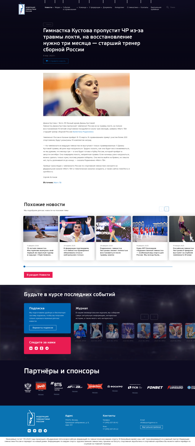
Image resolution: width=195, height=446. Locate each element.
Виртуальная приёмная (151, 427)
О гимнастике (132, 7)
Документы (107, 7)
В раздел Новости (38, 275)
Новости (48, 7)
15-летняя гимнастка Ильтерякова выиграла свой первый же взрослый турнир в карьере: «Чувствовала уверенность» (41, 253)
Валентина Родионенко (83, 132)
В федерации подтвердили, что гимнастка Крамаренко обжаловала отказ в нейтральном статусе (77, 252)
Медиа (57, 7)
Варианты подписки (43, 327)
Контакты (144, 7)
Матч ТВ (57, 182)
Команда (82, 7)
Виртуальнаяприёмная (156, 8)
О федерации (94, 7)
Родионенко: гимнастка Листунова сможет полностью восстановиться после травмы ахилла (116, 252)
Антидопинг (119, 7)
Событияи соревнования (69, 8)
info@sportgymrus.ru (148, 423)
